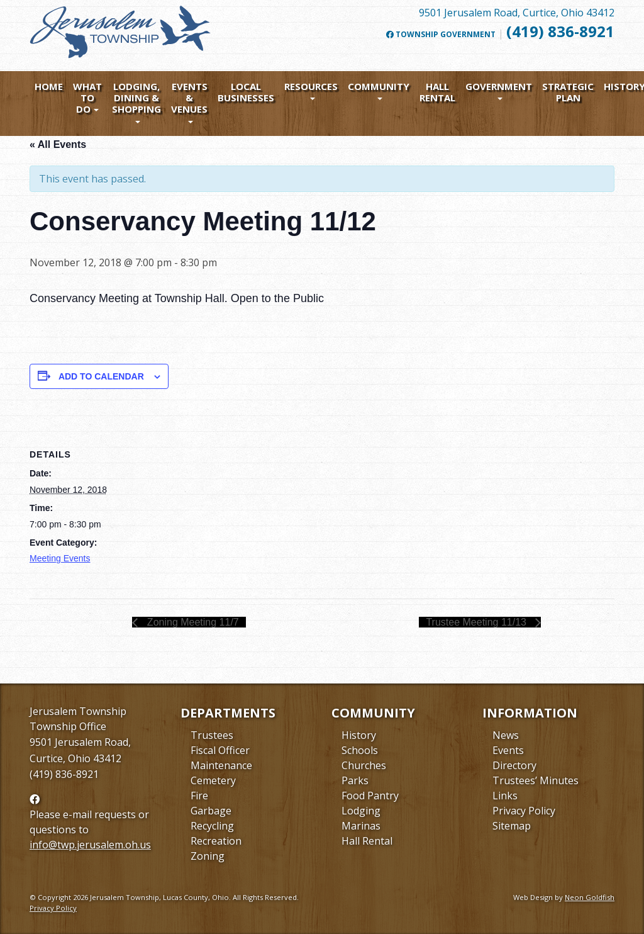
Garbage (211, 811)
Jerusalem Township (78, 711)
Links (505, 795)
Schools (359, 750)
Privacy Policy (523, 811)
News (505, 735)
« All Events (58, 144)
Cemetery (213, 780)
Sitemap (511, 826)
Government (498, 86)
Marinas (360, 826)
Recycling (212, 826)
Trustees (212, 735)
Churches (363, 765)
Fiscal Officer (220, 750)
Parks (355, 780)
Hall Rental (437, 92)
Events (508, 750)
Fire (199, 795)
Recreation (216, 841)
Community (378, 86)
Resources (311, 86)
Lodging (360, 811)
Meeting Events (60, 558)
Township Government (441, 34)
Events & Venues (189, 97)
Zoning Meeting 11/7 (191, 622)
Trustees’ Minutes (535, 780)
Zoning (208, 856)
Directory (514, 765)
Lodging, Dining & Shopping (136, 97)
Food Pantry (370, 795)
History (358, 735)
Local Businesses (246, 92)
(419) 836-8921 (560, 31)
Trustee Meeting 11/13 (477, 622)
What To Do (87, 97)
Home (49, 86)
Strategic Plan (568, 92)
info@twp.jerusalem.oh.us (90, 845)
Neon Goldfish (589, 897)
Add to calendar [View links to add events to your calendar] (101, 376)
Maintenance (221, 765)
